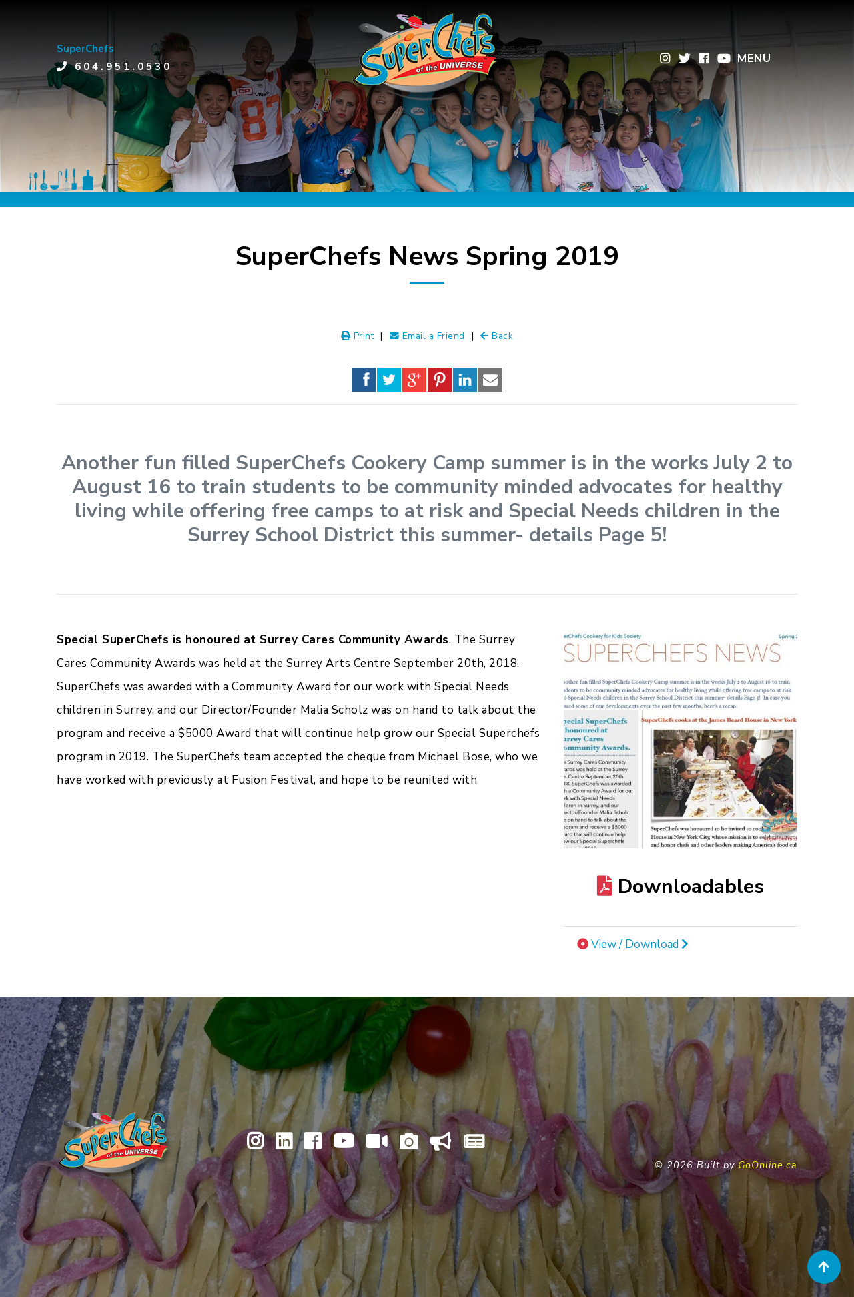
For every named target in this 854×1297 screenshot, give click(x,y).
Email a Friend (427, 336)
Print (357, 336)
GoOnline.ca (767, 1165)
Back (496, 336)
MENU (754, 58)
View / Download (640, 944)
